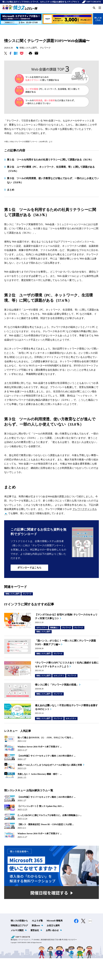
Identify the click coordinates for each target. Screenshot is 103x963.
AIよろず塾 (37, 925)
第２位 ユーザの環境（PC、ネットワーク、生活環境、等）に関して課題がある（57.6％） (51, 173)
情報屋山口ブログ (19, 930)
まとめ (10, 194)
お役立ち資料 (53, 930)
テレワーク (45, 52)
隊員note (36, 930)
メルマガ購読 (17, 935)
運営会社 (34, 935)
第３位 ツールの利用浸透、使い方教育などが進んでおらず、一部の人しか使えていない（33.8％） (53, 185)
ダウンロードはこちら (29, 572)
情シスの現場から (19, 925)
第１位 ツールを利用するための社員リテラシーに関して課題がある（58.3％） (50, 164)
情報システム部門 (28, 52)
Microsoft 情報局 (54, 925)
